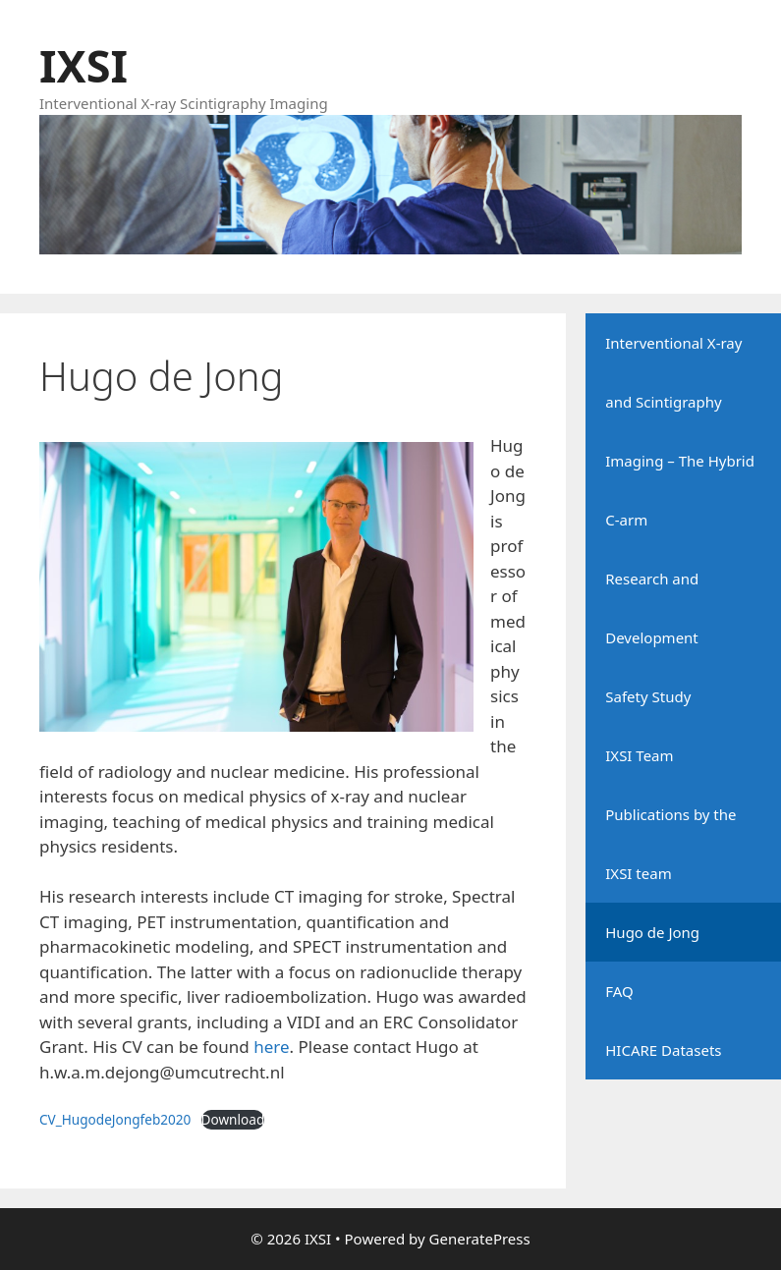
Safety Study (648, 696)
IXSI (83, 65)
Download (233, 1119)
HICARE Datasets (663, 1050)
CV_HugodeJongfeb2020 (115, 1119)
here (271, 1046)
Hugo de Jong (652, 932)
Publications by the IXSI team (670, 843)
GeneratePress (479, 1238)
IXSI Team (639, 755)
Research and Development (651, 608)
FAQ (619, 991)
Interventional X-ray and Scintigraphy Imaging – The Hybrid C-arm (679, 431)
